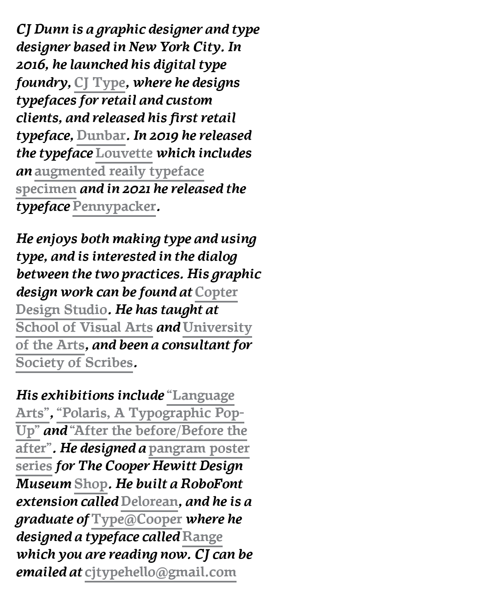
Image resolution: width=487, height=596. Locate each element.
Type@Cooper (136, 519)
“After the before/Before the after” (131, 439)
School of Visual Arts (84, 327)
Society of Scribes (74, 362)
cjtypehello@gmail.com (161, 572)
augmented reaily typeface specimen (110, 180)
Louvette (124, 153)
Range (202, 537)
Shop (91, 484)
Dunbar (101, 135)
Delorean (149, 501)
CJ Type (99, 82)
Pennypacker (114, 206)
